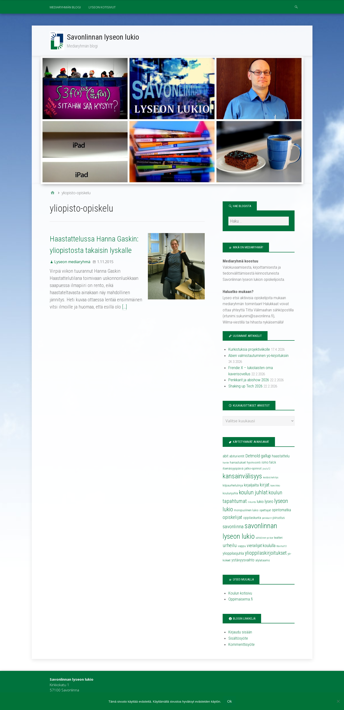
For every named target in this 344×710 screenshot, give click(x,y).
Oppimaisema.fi (240, 599)
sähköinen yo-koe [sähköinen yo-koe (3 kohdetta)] (264, 538)
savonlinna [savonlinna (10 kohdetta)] (233, 527)
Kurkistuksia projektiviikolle (249, 349)
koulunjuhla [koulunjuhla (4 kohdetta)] (230, 494)
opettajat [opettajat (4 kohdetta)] (265, 510)
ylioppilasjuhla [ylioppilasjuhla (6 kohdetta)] (233, 554)
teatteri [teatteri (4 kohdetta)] (278, 538)
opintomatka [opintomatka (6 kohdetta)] (281, 510)
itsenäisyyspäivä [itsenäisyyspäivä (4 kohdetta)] (233, 469)
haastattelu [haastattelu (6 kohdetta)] (281, 456)
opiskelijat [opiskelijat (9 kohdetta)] (232, 517)
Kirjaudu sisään (240, 632)
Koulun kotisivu (240, 593)
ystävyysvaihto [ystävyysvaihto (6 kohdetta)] (242, 560)
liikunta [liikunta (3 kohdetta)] (252, 502)
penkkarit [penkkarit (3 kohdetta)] (267, 518)
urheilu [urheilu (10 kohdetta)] (230, 545)
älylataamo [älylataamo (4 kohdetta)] (262, 561)
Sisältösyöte (238, 638)
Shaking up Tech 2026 (245, 386)
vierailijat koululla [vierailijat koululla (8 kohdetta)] (261, 545)
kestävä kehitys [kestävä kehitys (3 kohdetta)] (270, 477)
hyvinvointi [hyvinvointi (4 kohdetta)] (254, 463)
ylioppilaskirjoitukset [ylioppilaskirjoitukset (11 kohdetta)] (266, 553)
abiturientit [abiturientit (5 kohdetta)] (236, 456)
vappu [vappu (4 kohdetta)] (242, 546)
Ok (229, 701)
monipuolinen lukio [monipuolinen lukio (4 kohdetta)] (246, 510)
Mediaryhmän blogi (65, 7)
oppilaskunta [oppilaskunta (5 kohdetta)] (252, 518)
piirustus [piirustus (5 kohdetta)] (279, 518)
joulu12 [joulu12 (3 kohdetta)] (266, 469)
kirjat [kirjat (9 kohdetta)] (264, 485)
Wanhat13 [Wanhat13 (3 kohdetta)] (281, 546)
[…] (95, 307)
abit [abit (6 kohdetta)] (225, 456)
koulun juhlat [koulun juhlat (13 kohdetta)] (253, 493)
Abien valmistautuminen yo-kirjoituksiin (258, 355)
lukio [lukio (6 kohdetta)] (260, 502)
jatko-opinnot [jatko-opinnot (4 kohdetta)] (253, 469)
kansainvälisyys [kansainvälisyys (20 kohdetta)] (242, 476)
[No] (338, 701)
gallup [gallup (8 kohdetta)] (266, 456)
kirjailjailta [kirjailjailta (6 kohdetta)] (251, 485)
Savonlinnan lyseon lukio (103, 37)
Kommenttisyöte (241, 644)
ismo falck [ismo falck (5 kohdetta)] (269, 462)
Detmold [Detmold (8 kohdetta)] (252, 456)
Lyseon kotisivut (102, 7)
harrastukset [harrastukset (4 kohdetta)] (238, 463)
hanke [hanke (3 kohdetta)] (226, 463)
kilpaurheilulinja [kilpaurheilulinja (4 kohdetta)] (233, 486)
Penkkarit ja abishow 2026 (248, 380)
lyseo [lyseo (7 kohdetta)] (269, 501)
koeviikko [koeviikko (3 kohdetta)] (275, 486)
